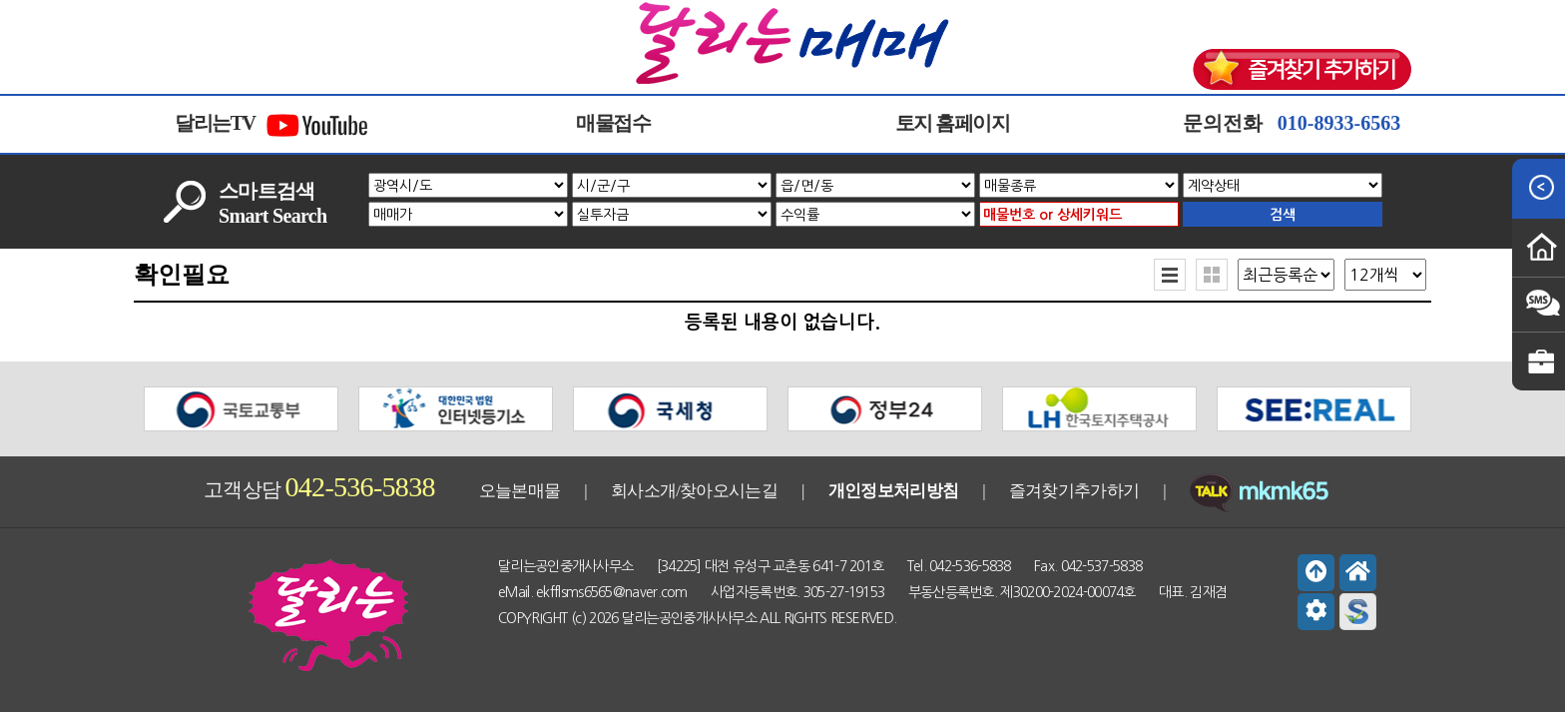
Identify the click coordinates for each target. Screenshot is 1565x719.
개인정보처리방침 (893, 490)
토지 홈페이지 (952, 123)
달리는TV (273, 125)
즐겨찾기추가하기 (1074, 490)
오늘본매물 (520, 490)
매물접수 (613, 123)
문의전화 (1291, 123)
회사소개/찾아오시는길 (694, 490)
